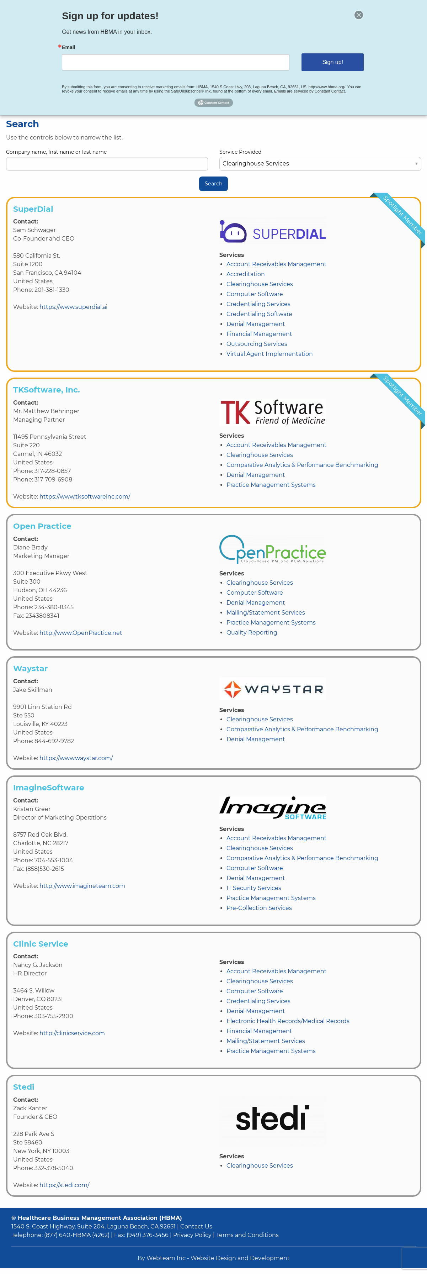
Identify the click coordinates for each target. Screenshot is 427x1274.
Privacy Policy (192, 1235)
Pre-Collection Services (259, 908)
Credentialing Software (259, 314)
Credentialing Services (258, 304)
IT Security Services (253, 888)
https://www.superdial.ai (73, 307)
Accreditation (245, 274)
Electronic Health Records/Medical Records (287, 1021)
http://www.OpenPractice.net (80, 633)
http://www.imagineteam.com (82, 886)
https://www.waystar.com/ (76, 758)
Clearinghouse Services (259, 284)
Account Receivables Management (276, 264)
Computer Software (254, 294)
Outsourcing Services (256, 344)
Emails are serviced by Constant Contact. (305, 89)
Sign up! (327, 62)
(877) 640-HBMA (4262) (77, 1235)
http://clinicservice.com (72, 1033)
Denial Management (255, 324)
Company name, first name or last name (107, 159)
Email (75, 48)
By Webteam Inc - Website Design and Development (214, 1258)
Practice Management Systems (271, 484)
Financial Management (259, 334)
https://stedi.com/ (64, 1185)
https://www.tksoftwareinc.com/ (84, 496)
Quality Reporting (251, 632)
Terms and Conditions (247, 1235)
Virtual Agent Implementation (269, 354)
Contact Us (196, 1226)
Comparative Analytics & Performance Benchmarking (302, 465)
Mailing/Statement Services (265, 612)
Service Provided (320, 159)
